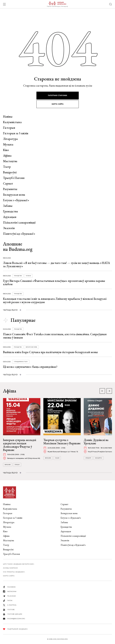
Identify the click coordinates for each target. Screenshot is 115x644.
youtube (11, 610)
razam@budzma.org (16, 619)
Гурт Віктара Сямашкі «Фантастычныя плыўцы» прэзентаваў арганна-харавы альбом (54, 282)
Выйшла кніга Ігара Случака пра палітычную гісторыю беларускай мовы (50, 352)
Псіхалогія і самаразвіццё (19, 222)
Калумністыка (12, 122)
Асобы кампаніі (10, 568)
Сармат (8, 183)
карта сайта (57, 104)
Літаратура (10, 138)
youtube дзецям (14, 614)
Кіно (6, 150)
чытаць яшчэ (10, 310)
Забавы (7, 205)
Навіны (7, 116)
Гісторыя (9, 127)
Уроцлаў (88, 458)
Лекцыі (17, 464)
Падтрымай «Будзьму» (17, 629)
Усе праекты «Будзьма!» (14, 572)
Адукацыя (9, 217)
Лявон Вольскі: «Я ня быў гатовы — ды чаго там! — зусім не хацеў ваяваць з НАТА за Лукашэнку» (56, 264)
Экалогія (9, 228)
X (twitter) (11, 605)
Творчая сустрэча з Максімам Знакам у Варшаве (62, 441)
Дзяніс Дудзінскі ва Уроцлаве (96, 441)
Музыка (8, 144)
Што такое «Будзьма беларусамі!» (18, 564)
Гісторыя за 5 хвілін (15, 133)
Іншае (57, 458)
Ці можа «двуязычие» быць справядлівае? (30, 367)
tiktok (9, 600)
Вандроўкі (9, 172)
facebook (11, 587)
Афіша (7, 155)
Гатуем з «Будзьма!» (16, 200)
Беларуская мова (14, 194)
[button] (109, 391)
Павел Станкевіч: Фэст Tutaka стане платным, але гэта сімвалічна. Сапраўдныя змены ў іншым (55, 335)
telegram (11, 596)
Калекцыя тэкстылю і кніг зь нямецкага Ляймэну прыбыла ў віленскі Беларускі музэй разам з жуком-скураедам (54, 300)
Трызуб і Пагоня (13, 178)
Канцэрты (98, 458)
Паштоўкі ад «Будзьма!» (19, 233)
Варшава (8, 464)
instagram (11, 591)
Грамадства (10, 211)
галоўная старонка (57, 95)
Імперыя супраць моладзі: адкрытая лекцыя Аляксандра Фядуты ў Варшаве (19, 445)
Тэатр (7, 166)
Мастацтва (10, 161)
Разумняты (10, 189)
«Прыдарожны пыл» (21, 361)
